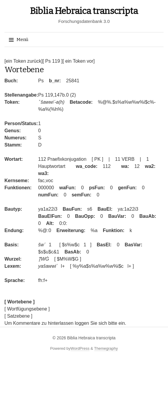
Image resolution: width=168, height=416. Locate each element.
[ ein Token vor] (79, 61)
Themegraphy (106, 348)
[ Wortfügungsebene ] (27, 308)
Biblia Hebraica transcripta (84, 11)
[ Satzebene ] (18, 316)
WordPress (80, 348)
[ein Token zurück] (23, 61)
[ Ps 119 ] (53, 61)
